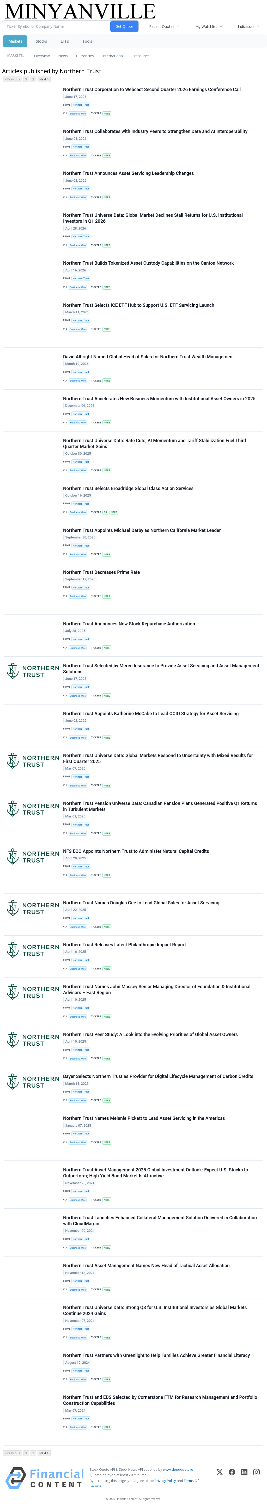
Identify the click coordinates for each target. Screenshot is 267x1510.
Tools (87, 41)
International (113, 55)
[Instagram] (256, 1479)
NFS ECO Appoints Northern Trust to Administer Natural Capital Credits (136, 851)
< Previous (12, 79)
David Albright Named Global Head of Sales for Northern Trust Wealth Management (148, 356)
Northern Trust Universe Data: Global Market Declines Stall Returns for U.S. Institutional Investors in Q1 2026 (153, 218)
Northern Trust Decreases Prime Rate (101, 572)
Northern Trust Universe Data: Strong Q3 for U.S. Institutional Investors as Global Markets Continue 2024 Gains (155, 1311)
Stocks (41, 41)
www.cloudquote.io (178, 1470)
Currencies (85, 55)
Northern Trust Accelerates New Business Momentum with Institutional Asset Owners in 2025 (159, 398)
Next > (44, 79)
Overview (42, 55)
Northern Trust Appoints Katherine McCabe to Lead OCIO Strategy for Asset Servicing (151, 713)
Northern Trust (80, 104)
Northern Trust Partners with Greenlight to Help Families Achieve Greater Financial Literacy (156, 1356)
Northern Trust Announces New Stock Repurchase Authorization (129, 624)
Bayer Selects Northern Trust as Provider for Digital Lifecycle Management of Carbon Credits (158, 1077)
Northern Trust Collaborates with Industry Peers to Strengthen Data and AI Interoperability (155, 131)
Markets (15, 41)
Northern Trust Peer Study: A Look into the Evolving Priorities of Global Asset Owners (150, 1035)
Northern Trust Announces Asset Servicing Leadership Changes (128, 173)
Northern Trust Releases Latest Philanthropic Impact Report (124, 945)
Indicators (246, 26)
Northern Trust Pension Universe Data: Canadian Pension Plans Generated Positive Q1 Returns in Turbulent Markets (160, 807)
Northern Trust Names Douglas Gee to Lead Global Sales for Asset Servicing (141, 903)
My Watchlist (206, 26)
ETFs (64, 41)
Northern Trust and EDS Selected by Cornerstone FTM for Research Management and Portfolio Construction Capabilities (160, 1401)
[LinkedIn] (244, 1479)
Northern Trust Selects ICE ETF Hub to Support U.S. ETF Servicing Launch (138, 305)
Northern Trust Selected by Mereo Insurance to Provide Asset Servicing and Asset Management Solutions (161, 669)
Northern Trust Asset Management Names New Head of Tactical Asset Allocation (146, 1266)
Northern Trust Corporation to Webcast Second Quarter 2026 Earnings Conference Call (152, 89)
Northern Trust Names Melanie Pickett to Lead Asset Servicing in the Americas (144, 1119)
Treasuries (141, 55)
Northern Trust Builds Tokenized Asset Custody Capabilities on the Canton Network (148, 263)
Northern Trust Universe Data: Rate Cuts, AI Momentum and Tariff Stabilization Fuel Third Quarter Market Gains (154, 443)
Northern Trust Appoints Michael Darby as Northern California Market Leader (142, 530)
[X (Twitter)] (219, 1479)
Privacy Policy (165, 1481)
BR (105, 512)
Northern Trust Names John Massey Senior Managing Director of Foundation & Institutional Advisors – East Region (157, 990)
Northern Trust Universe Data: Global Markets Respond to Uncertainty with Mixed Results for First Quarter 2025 (158, 759)
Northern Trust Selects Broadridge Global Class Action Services (128, 488)
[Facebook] (232, 1479)
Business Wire (78, 113)
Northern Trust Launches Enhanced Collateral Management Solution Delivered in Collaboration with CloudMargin (160, 1221)
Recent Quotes (161, 26)
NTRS (107, 113)
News (63, 55)
